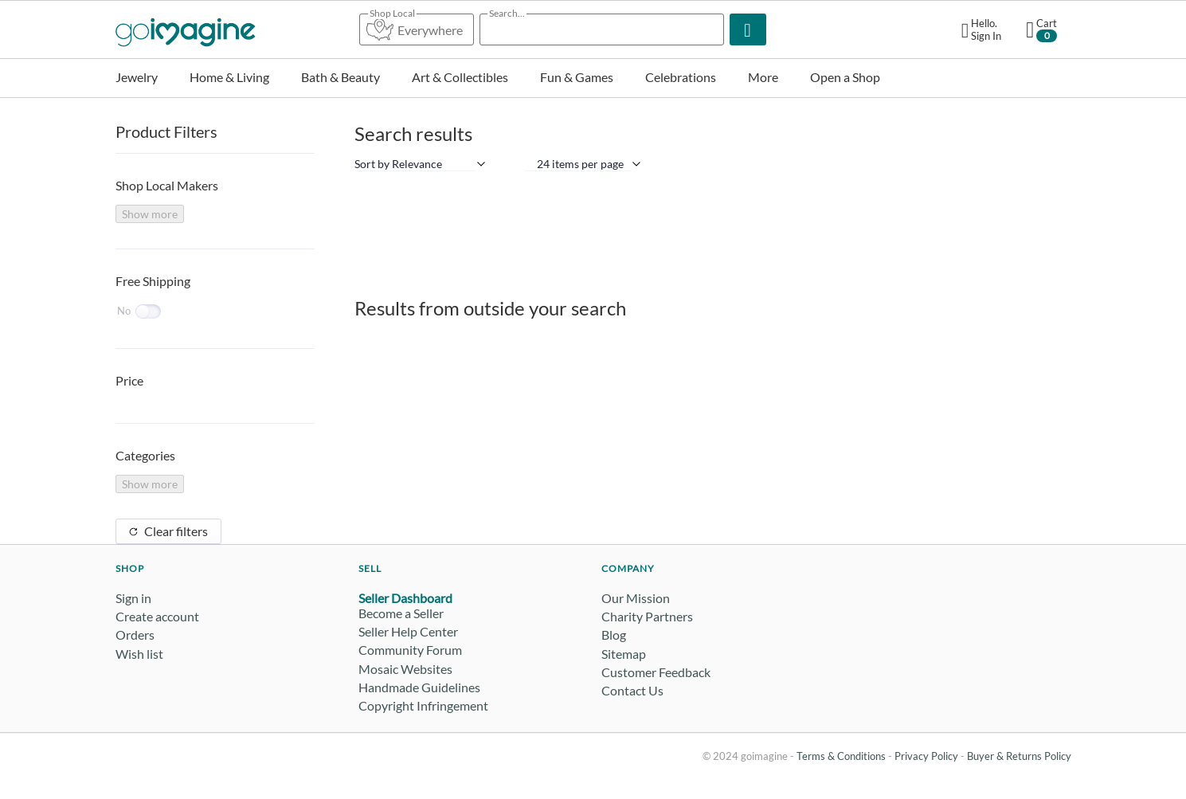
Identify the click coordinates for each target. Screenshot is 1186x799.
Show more (150, 214)
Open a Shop (845, 76)
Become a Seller (401, 613)
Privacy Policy (926, 756)
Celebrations (680, 76)
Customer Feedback (655, 672)
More (763, 76)
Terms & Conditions (841, 756)
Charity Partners (647, 616)
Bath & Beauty (340, 76)
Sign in (133, 597)
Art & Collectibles (460, 76)
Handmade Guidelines (419, 687)
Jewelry (136, 76)
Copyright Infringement (423, 705)
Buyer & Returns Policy (1019, 756)
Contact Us (632, 690)
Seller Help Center (408, 631)
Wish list (139, 653)
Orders (135, 634)
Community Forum (410, 649)
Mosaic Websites (405, 668)
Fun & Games (576, 76)
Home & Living (229, 76)
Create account (157, 616)
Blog (613, 634)
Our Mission (635, 597)
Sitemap (623, 653)
